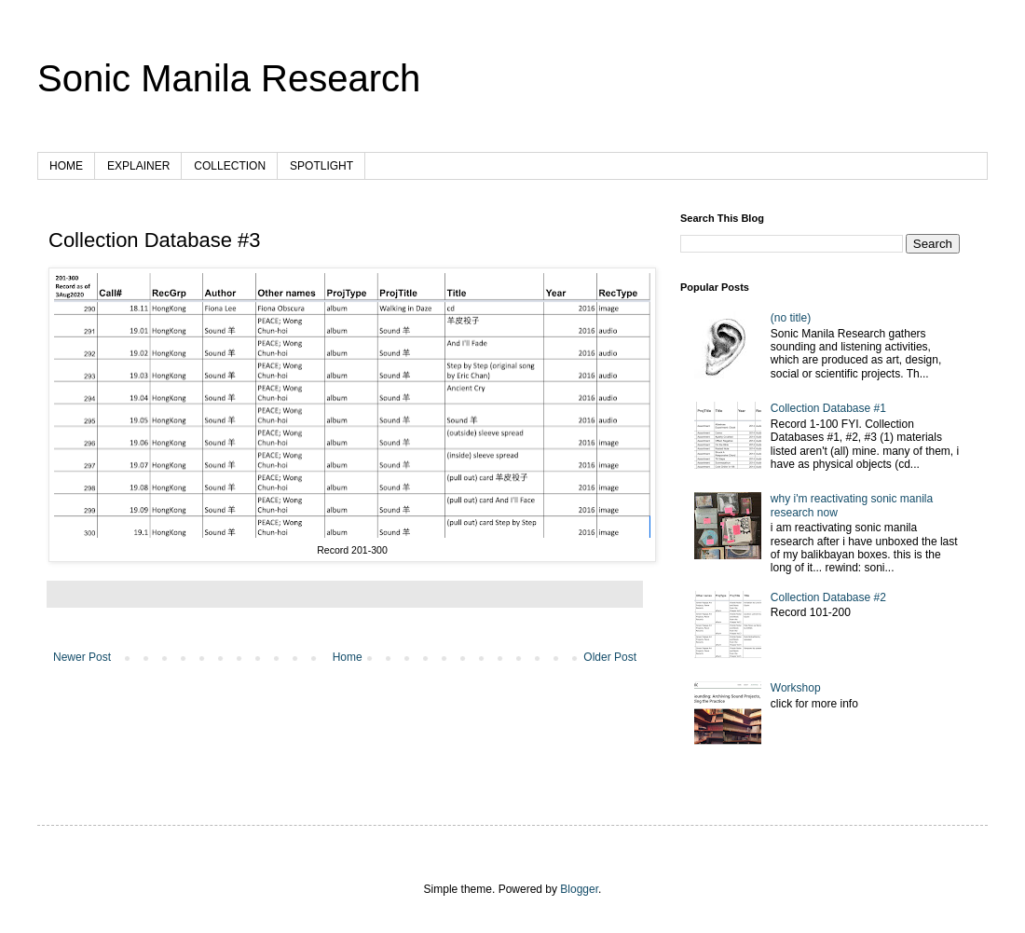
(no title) (791, 317)
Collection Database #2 (828, 597)
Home (347, 657)
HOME (66, 165)
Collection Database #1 (828, 408)
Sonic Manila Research (228, 78)
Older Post (609, 657)
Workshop (796, 687)
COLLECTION (230, 165)
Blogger (579, 889)
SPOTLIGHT (321, 165)
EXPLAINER (138, 165)
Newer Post (82, 657)
